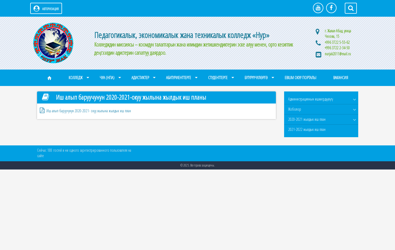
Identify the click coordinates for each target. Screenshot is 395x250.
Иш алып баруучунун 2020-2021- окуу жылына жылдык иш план (88, 110)
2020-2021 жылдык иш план (307, 119)
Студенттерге (218, 78)
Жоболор (294, 109)
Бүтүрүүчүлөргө (256, 78)
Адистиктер (140, 78)
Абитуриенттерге (178, 78)
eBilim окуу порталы (300, 78)
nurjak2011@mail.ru (338, 53)
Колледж (76, 78)
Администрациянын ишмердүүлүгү (310, 99)
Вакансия (340, 78)
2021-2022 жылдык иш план (307, 129)
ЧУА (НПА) (107, 78)
